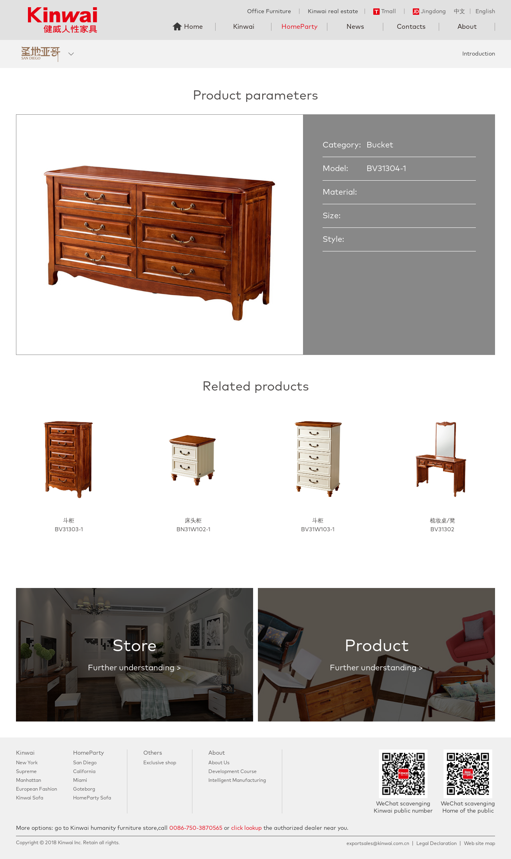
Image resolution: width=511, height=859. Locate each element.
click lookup (246, 828)
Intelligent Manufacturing (237, 780)
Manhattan (28, 780)
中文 (459, 11)
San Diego (85, 763)
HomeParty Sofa (92, 798)
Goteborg (84, 789)
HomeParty (299, 27)
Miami (80, 780)
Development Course (232, 771)
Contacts (411, 27)
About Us (219, 763)
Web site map (479, 843)
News (355, 27)
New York (27, 763)
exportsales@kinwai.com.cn (378, 843)
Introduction (478, 54)
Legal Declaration (436, 843)
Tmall (384, 11)
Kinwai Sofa (29, 798)
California (84, 771)
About (467, 27)
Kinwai (243, 27)
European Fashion (36, 789)
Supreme (26, 771)
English (485, 11)
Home (193, 27)
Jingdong (429, 11)
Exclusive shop (159, 763)
